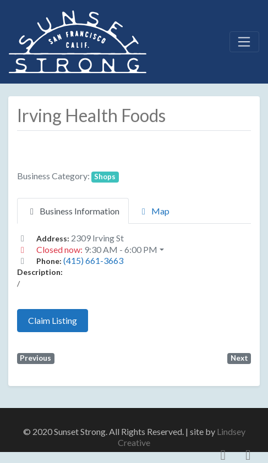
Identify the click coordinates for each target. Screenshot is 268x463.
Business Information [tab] (72, 211)
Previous (35, 358)
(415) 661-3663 (93, 260)
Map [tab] (153, 211)
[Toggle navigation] (244, 41)
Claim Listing (52, 320)
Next (239, 358)
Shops (105, 176)
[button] (134, 249)
